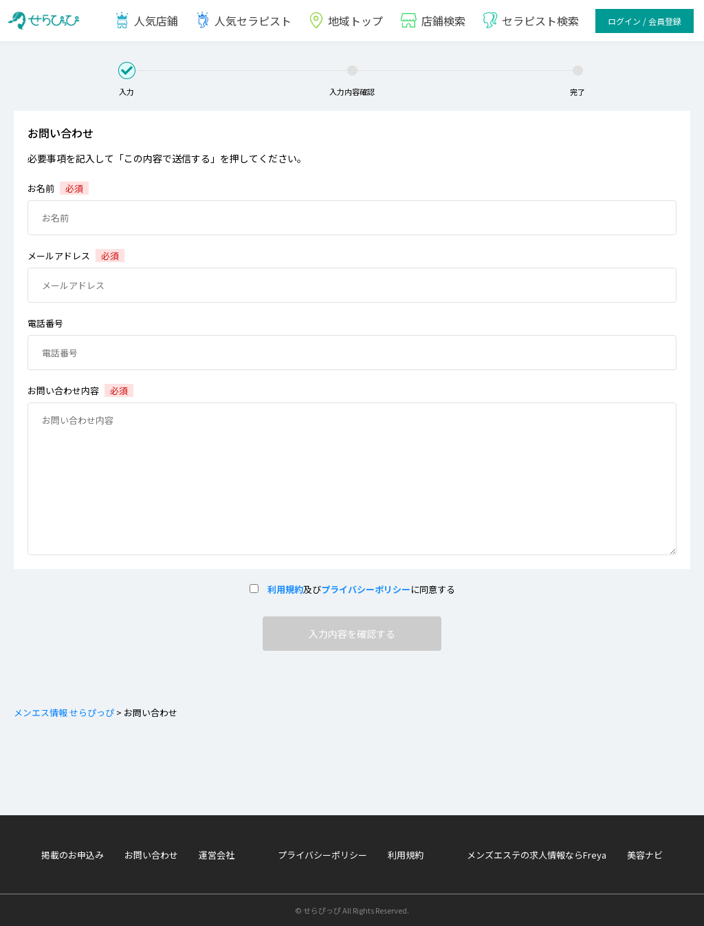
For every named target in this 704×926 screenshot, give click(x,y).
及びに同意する (352, 589)
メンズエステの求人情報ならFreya (536, 854)
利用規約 (280, 589)
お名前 (58, 188)
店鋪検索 (432, 20)
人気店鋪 (146, 20)
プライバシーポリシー (365, 589)
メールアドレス (76, 255)
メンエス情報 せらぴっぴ (64, 712)
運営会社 (216, 854)
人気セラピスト (243, 20)
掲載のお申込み (72, 854)
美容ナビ (645, 854)
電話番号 (45, 323)
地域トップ (345, 20)
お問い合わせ (151, 854)
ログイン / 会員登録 (644, 21)
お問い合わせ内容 (80, 390)
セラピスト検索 (530, 20)
